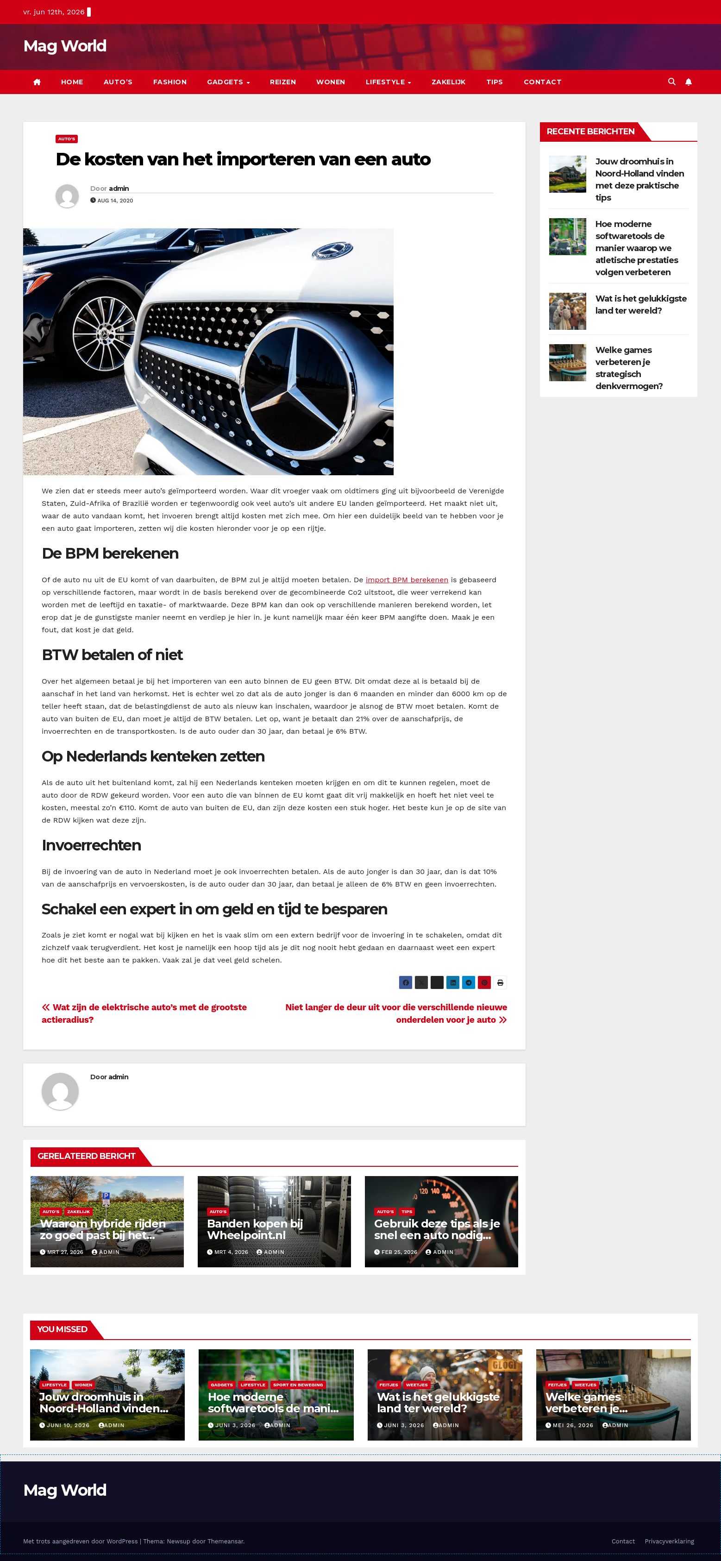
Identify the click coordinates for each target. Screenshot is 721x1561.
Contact (543, 82)
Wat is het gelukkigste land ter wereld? (438, 1402)
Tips (494, 82)
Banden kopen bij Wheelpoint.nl (255, 1229)
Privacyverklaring (669, 1541)
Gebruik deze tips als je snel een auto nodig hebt (437, 1235)
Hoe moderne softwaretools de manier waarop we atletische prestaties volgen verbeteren (637, 248)
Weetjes (417, 1384)
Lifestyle (386, 82)
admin (119, 188)
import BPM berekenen (407, 579)
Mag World (65, 46)
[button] (672, 81)
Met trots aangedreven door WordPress (81, 1541)
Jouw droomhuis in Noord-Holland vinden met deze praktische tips (106, 1408)
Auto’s (118, 82)
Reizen (283, 82)
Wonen (330, 82)
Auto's (66, 138)
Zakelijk (449, 82)
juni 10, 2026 (69, 1425)
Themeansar (225, 1541)
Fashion (170, 82)
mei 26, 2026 (574, 1425)
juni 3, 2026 (236, 1425)
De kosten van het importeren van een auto (243, 159)
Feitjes (389, 1384)
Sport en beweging (298, 1384)
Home (72, 82)
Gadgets (226, 82)
